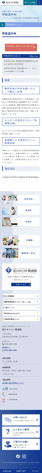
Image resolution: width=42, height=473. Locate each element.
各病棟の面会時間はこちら (13, 383)
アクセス (35, 471)
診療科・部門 (17, 18)
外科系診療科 (27, 18)
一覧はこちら (33, 56)
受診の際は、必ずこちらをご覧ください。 (20, 47)
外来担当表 (7, 471)
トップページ (7, 18)
